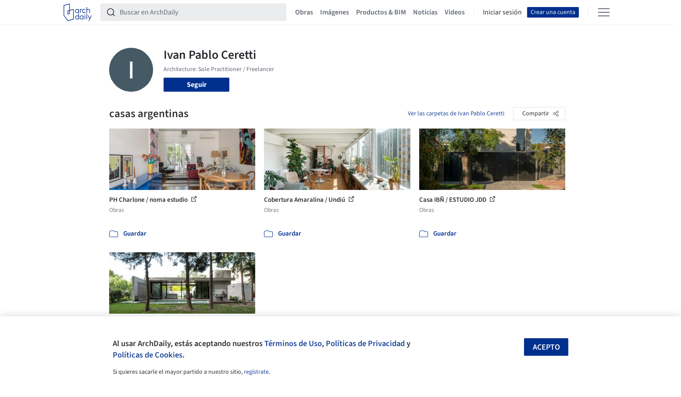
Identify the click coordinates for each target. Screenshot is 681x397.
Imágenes (334, 12)
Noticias (425, 12)
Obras (304, 12)
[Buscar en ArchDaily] (200, 12)
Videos (455, 12)
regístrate (256, 372)
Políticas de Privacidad (365, 343)
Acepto (546, 347)
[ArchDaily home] (78, 12)
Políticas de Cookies (147, 355)
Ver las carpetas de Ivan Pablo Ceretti (456, 114)
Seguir (197, 84)
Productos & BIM (381, 12)
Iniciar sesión (502, 12)
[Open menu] (604, 12)
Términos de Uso (293, 343)
